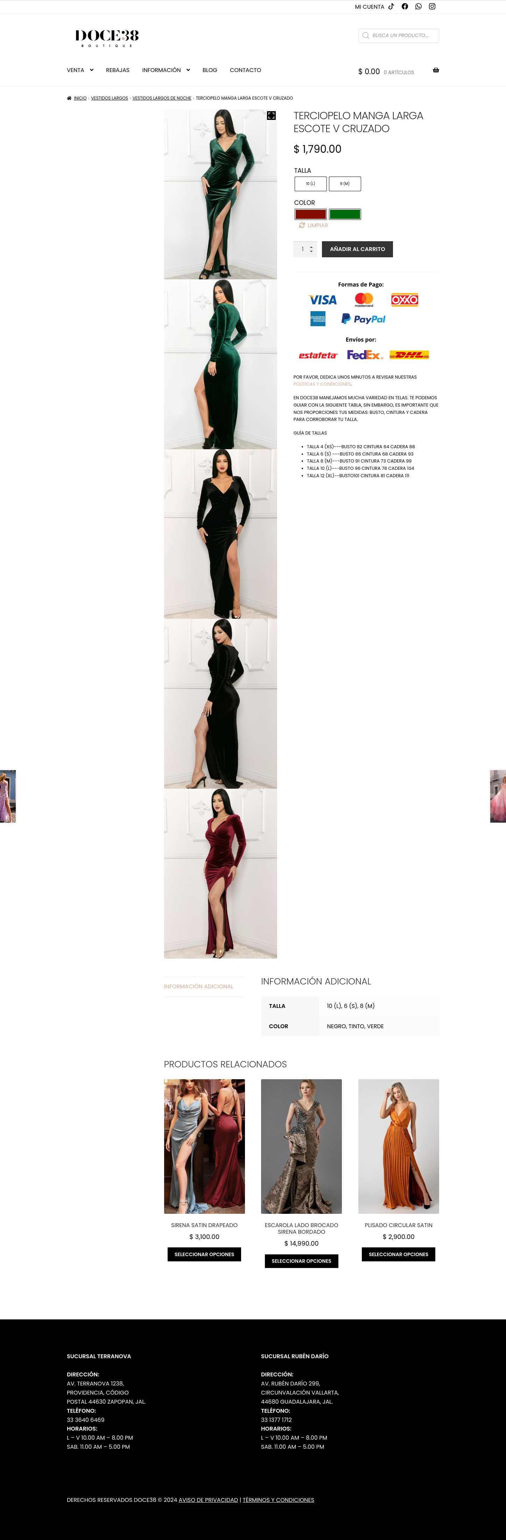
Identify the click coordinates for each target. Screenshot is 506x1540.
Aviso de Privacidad (208, 1500)
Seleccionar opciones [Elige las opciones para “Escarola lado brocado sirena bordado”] (301, 1261)
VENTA (75, 70)
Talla (302, 170)
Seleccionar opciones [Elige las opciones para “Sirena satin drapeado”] (204, 1254)
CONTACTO (245, 70)
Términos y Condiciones (279, 1500)
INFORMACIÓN (161, 70)
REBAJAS (117, 70)
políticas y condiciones (322, 384)
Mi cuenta (370, 7)
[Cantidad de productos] (305, 249)
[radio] (310, 184)
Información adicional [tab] (198, 986)
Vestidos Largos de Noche (162, 98)
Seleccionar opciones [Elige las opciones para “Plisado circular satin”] (398, 1254)
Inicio (80, 98)
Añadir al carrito (357, 249)
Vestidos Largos (109, 98)
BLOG (210, 70)
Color (304, 203)
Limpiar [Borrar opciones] (318, 225)
